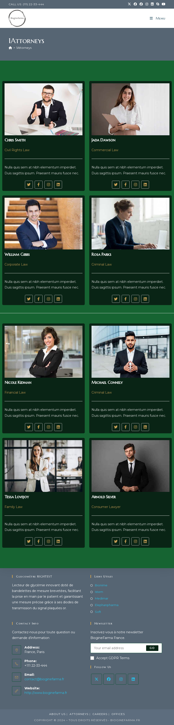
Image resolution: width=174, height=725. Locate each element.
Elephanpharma (106, 605)
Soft (98, 611)
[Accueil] (10, 47)
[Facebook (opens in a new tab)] (135, 4)
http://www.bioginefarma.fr (45, 692)
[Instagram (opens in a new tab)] (147, 4)
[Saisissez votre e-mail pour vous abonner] (126, 648)
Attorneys (79, 714)
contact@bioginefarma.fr (44, 679)
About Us (57, 714)
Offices (118, 714)
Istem (99, 592)
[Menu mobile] (157, 18)
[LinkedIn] (133, 679)
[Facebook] (108, 679)
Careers (99, 714)
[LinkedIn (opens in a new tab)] (152, 4)
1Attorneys (23, 47)
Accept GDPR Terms (109, 658)
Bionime (101, 585)
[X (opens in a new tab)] (129, 4)
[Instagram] (121, 679)
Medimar (101, 598)
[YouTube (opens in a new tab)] (162, 4)
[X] (96, 679)
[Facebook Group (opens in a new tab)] (141, 4)
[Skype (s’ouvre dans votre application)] (157, 4)
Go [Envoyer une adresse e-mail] (152, 648)
